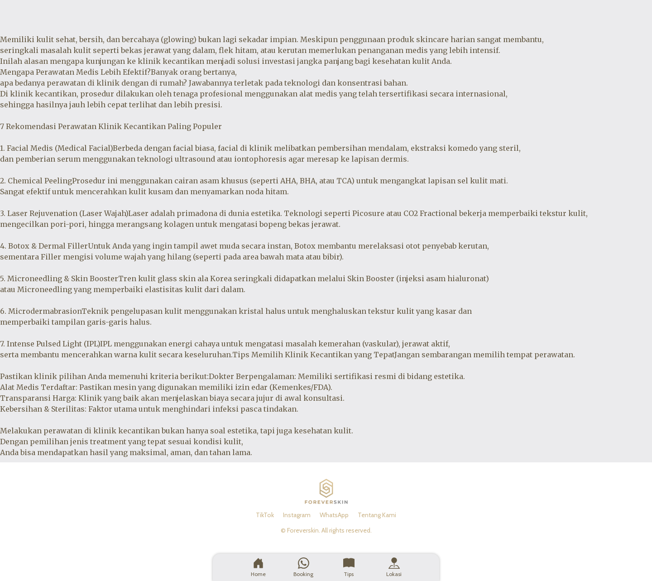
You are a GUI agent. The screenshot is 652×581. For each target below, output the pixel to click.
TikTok (265, 515)
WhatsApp (334, 515)
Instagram (297, 515)
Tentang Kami (377, 515)
